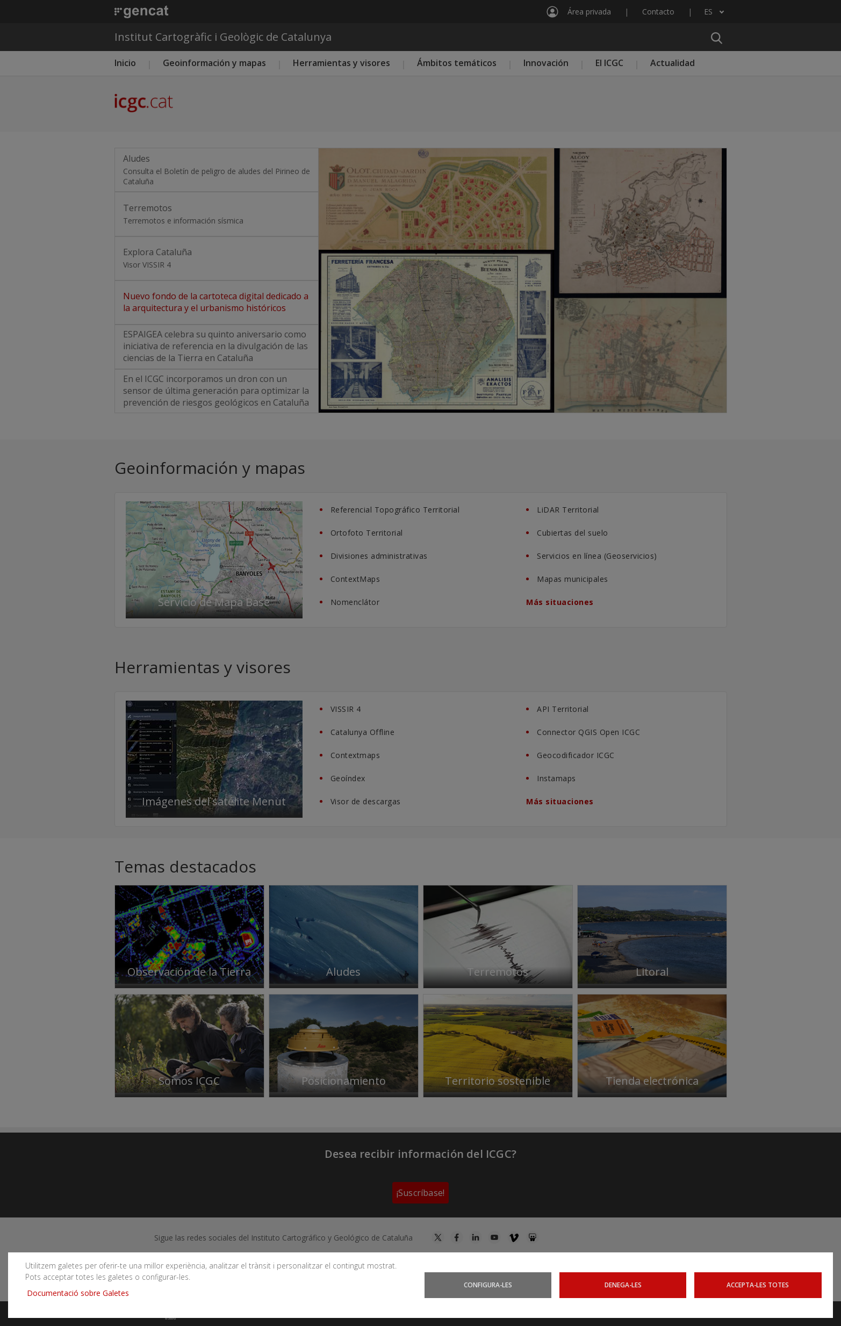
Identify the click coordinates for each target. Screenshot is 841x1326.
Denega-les (623, 1284)
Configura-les (488, 1284)
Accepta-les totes (758, 1284)
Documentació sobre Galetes (82, 1293)
